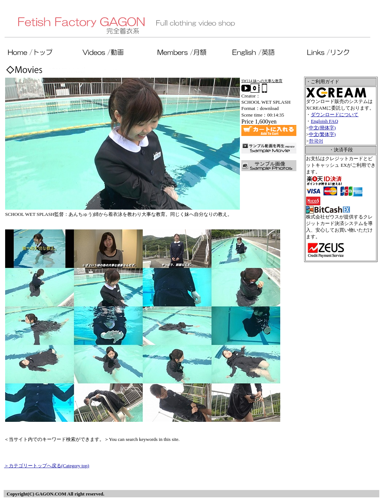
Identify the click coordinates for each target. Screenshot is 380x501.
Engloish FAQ (324, 121)
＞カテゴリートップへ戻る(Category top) (46, 465)
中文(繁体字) (322, 134)
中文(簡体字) (322, 127)
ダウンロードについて (334, 114)
